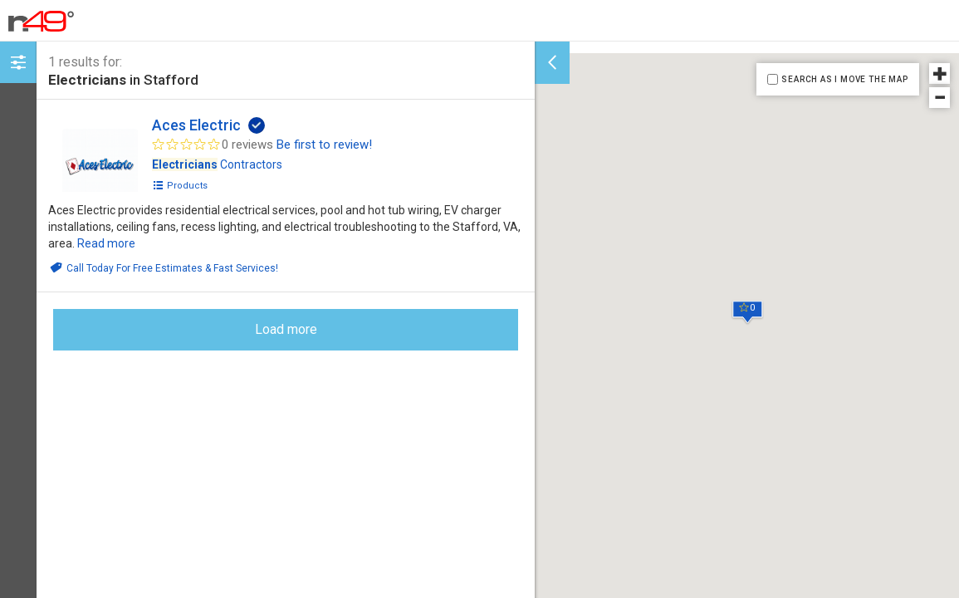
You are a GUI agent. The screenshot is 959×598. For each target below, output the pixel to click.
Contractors (217, 164)
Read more (106, 243)
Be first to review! (324, 144)
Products (180, 185)
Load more (286, 329)
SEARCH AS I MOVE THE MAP (844, 79)
